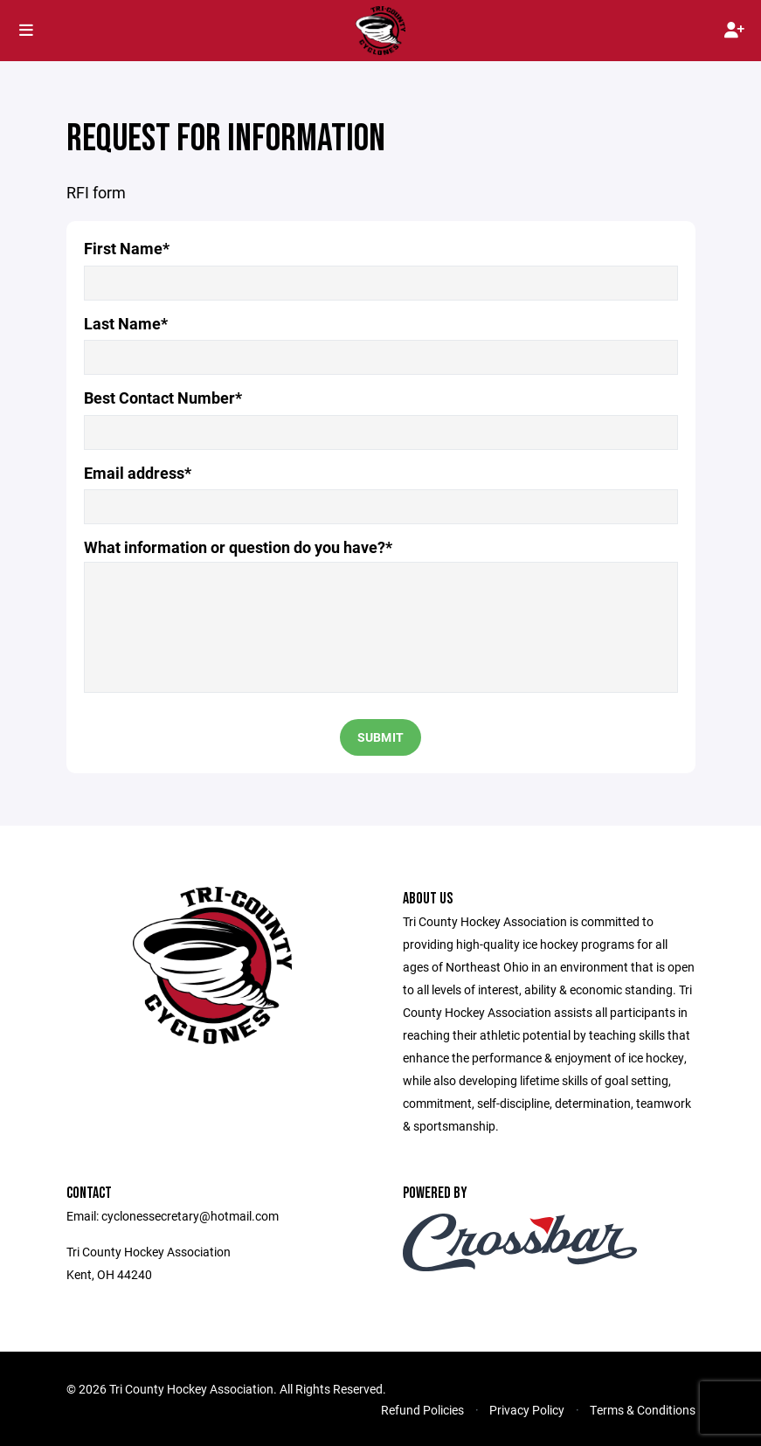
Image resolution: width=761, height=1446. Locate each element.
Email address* (137, 473)
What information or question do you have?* (238, 547)
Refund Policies (422, 1409)
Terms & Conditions (642, 1409)
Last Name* (126, 324)
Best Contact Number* (163, 398)
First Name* (126, 249)
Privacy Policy (526, 1409)
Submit (381, 737)
